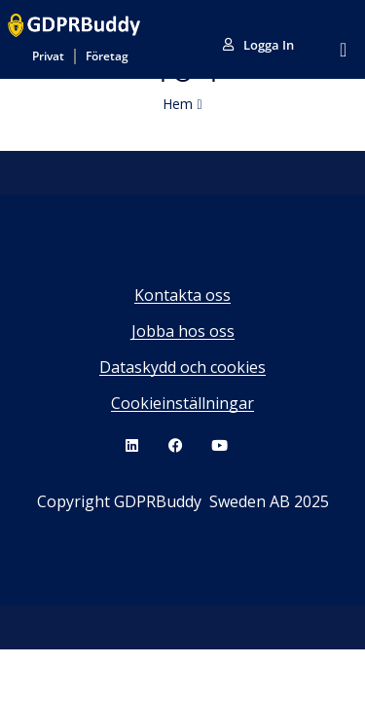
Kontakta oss (182, 295)
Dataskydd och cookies (182, 367)
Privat (48, 56)
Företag (107, 56)
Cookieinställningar (182, 403)
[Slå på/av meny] (343, 49)
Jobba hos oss (183, 331)
